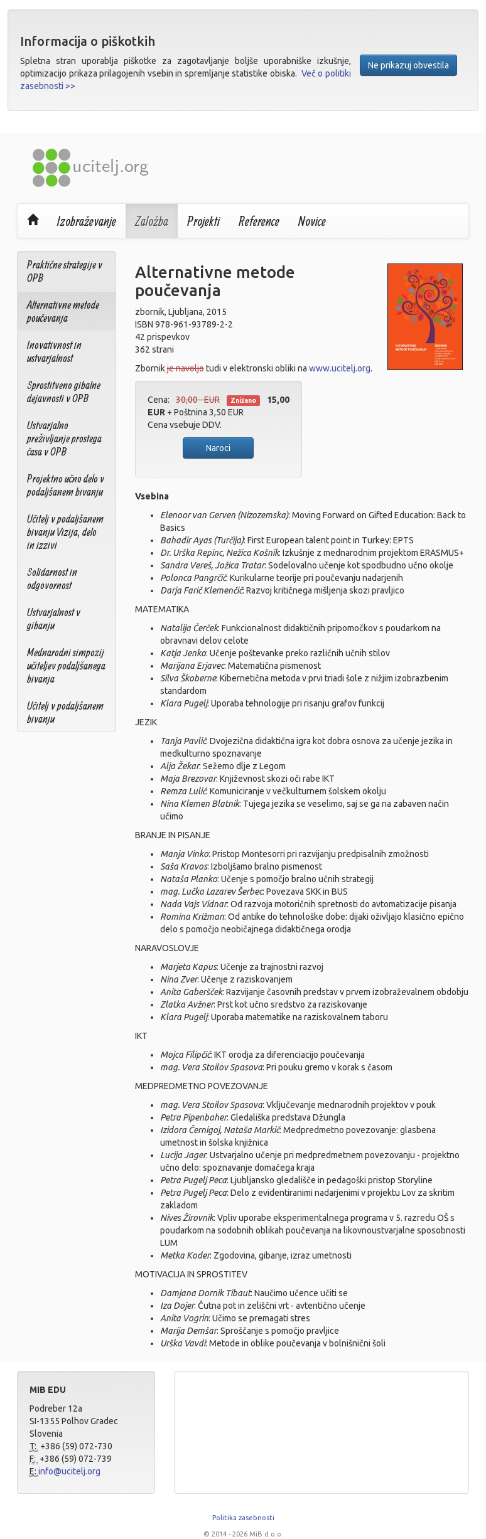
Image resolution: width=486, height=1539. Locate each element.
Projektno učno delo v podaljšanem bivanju (65, 485)
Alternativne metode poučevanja (63, 311)
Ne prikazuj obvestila (408, 65)
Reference (259, 220)
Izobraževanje (86, 220)
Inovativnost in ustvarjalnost (54, 351)
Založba (151, 220)
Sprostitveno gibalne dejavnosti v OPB (63, 391)
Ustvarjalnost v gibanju (53, 618)
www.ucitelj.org (339, 368)
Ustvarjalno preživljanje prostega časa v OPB (64, 438)
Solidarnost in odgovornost (52, 578)
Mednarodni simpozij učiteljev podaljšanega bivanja (66, 665)
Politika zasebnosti (243, 1517)
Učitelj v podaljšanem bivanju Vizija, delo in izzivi (65, 531)
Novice (312, 220)
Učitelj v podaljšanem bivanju (65, 712)
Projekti (203, 220)
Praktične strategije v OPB (64, 271)
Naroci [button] (218, 448)
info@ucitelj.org (69, 1471)
